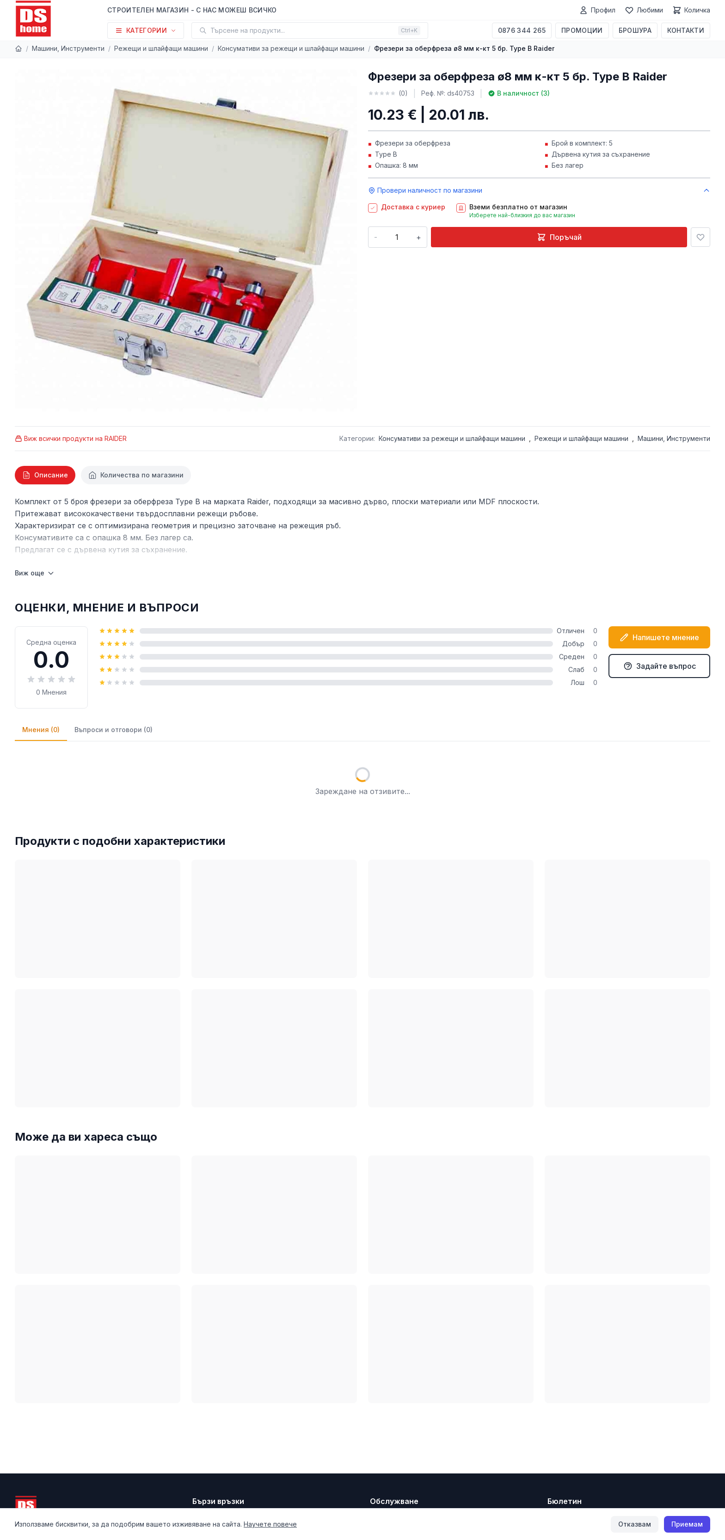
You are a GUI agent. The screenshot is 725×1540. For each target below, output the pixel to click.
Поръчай (559, 237)
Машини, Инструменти (68, 48)
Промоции (582, 30)
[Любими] (644, 10)
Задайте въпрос (659, 666)
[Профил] (597, 10)
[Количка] (691, 10)
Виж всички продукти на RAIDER (71, 438)
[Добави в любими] (700, 237)
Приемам (687, 1524)
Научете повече (270, 1524)
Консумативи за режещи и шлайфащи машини (291, 48)
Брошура (635, 30)
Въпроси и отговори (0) (113, 729)
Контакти (685, 30)
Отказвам (634, 1524)
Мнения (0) (41, 729)
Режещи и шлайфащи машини (161, 48)
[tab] (45, 475)
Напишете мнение (659, 637)
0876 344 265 (522, 30)
